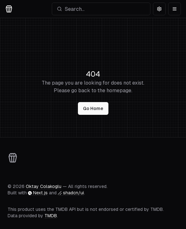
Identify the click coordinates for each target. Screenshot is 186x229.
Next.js (38, 192)
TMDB (51, 215)
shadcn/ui (71, 192)
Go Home (93, 108)
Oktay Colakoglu (43, 186)
